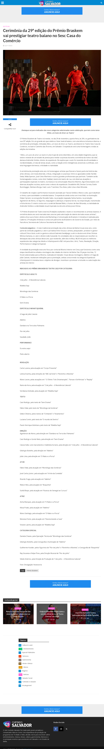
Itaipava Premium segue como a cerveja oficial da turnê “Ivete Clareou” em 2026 (52, 614)
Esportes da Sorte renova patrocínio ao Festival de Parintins (86, 614)
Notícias (6, 26)
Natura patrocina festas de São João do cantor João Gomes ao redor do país (18, 614)
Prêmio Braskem (32, 571)
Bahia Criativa (28, 747)
